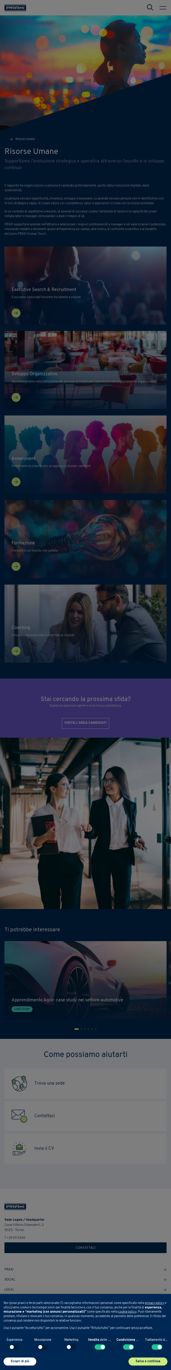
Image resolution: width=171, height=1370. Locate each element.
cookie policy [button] (127, 1312)
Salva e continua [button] (148, 1361)
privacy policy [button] (154, 1303)
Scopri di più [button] (20, 1361)
